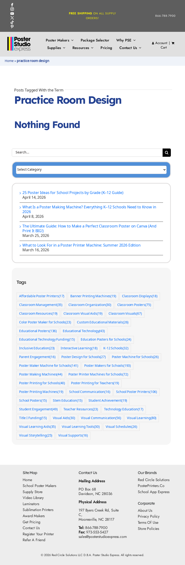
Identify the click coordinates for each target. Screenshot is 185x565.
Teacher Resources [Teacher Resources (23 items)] (80, 409)
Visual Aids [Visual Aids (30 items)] (64, 418)
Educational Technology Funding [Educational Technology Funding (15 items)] (47, 339)
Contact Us (31, 528)
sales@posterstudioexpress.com (102, 536)
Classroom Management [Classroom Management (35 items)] (40, 305)
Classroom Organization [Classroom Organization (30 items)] (89, 305)
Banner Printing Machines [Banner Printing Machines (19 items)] (93, 296)
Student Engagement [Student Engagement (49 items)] (38, 409)
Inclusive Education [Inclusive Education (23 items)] (37, 348)
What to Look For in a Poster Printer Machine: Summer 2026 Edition (81, 245)
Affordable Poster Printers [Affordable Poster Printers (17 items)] (41, 296)
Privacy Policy (149, 516)
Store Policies (148, 528)
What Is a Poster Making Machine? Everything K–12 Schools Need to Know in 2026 (89, 209)
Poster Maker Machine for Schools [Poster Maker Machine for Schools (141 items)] (48, 366)
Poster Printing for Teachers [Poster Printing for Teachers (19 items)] (95, 383)
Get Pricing (31, 522)
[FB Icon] (12, 5)
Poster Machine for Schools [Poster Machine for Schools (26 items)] (135, 357)
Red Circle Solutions (153, 480)
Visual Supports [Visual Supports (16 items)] (73, 435)
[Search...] (87, 152)
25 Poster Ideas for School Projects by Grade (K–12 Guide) (72, 193)
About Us (145, 510)
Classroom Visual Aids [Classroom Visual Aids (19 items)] (82, 314)
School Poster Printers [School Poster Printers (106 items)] (136, 392)
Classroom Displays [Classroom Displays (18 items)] (139, 296)
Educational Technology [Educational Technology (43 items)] (84, 331)
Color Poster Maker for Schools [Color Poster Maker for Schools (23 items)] (45, 322)
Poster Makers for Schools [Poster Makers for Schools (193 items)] (107, 366)
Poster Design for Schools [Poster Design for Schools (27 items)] (83, 357)
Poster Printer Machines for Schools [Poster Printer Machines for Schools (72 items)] (98, 374)
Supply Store (32, 492)
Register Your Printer (38, 534)
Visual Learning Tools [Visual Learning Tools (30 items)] (81, 427)
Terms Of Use (148, 522)
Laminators (31, 504)
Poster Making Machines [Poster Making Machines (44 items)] (40, 374)
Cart (163, 47)
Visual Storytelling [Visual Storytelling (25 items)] (35, 435)
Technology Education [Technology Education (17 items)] (123, 409)
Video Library (33, 497)
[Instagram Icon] (12, 9)
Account (159, 43)
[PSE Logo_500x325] (19, 38)
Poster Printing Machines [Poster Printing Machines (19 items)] (41, 392)
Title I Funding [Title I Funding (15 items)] (33, 418)
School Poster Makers (39, 485)
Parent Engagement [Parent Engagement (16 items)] (37, 357)
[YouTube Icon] (12, 13)
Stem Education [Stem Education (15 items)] (67, 400)
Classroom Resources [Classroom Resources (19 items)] (38, 314)
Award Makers (34, 516)
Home (9, 61)
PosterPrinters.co (151, 485)
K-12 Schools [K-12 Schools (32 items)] (115, 348)
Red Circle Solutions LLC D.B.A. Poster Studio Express (85, 555)
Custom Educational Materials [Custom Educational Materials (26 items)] (102, 322)
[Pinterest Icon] (12, 26)
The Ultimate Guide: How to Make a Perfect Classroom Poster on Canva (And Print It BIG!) (89, 228)
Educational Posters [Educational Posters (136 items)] (38, 331)
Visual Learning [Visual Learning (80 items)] (141, 418)
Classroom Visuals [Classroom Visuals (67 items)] (125, 314)
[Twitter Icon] (12, 18)
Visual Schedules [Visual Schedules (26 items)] (121, 427)
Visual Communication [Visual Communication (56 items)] (101, 418)
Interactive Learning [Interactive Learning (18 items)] (79, 348)
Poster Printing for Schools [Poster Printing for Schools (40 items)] (42, 383)
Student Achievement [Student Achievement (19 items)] (107, 400)
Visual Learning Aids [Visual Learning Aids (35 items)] (37, 427)
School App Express (153, 492)
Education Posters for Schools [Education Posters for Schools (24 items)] (106, 339)
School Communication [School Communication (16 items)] (89, 392)
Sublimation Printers (38, 509)
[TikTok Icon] (12, 22)
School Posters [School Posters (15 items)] (33, 400)
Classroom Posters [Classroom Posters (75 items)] (134, 305)
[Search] (167, 152)
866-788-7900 (165, 16)
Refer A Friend (34, 540)
